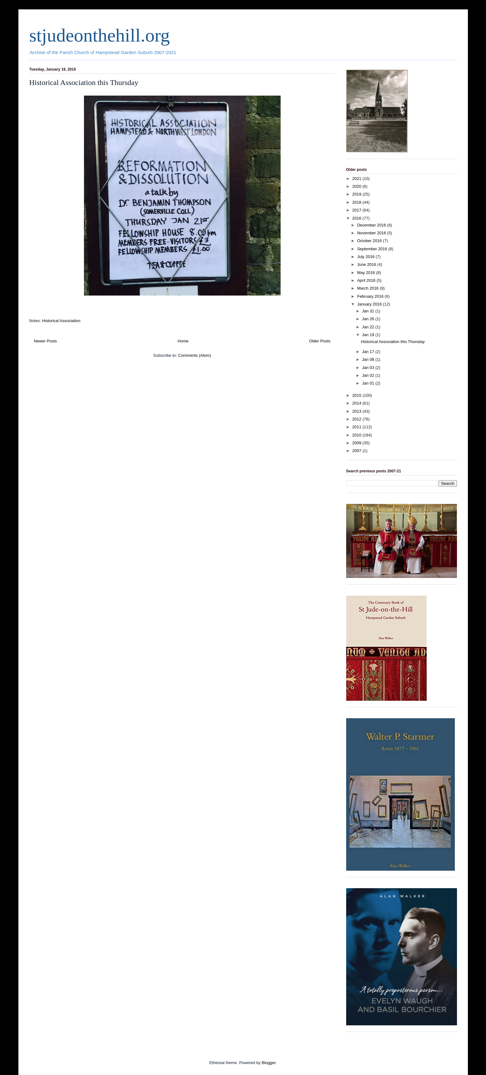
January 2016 (370, 304)
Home (183, 341)
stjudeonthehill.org (99, 35)
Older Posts (320, 341)
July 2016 (366, 256)
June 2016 (367, 264)
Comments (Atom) (194, 355)
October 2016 (370, 240)
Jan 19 (369, 334)
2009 (357, 442)
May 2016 (366, 272)
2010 (357, 435)
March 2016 (368, 288)
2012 (357, 419)
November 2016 (372, 233)
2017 (357, 210)
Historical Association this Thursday (84, 82)
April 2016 (366, 280)
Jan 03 (369, 367)
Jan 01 (369, 383)
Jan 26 (369, 318)
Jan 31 (369, 311)
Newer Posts (45, 341)
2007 (357, 450)
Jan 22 (369, 327)
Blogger (268, 1062)
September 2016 (372, 248)
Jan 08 (369, 359)
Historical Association (61, 320)
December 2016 (372, 225)
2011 (357, 427)
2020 (357, 186)
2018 (357, 202)
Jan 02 (369, 375)
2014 (357, 403)
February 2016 (371, 296)
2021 (357, 178)
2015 (357, 395)
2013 (357, 411)
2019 (357, 194)
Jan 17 (369, 351)
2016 (357, 218)
